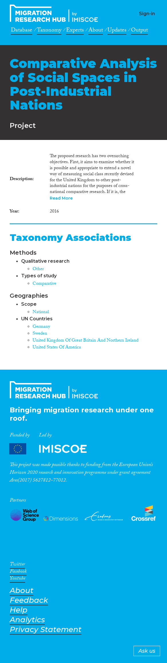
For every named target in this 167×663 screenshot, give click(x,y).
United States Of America (57, 348)
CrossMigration (55, 13)
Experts (75, 31)
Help (18, 610)
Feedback (29, 600)
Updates (117, 31)
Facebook (18, 572)
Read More (61, 198)
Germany (41, 327)
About (95, 31)
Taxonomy (49, 31)
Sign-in (147, 13)
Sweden (40, 334)
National (41, 312)
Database (21, 31)
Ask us (146, 651)
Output (139, 31)
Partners (52, 449)
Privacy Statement (45, 629)
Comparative (44, 284)
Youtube (17, 579)
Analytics (27, 619)
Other (38, 269)
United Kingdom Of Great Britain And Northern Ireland (85, 341)
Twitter (17, 565)
